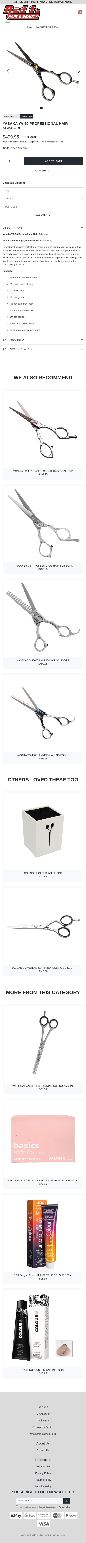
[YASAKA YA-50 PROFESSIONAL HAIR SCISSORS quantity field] (11, 161)
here (39, 142)
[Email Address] (40, 1501)
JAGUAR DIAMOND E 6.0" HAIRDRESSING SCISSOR (43, 967)
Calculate (43, 215)
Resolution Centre (43, 1427)
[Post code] (43, 207)
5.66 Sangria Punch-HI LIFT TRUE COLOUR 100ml (43, 1275)
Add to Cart (53, 161)
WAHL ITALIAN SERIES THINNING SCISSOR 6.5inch (43, 1085)
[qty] (43, 190)
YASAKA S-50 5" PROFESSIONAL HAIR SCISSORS (43, 565)
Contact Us (43, 1450)
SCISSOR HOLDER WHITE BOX (43, 873)
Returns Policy (43, 1479)
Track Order (43, 1420)
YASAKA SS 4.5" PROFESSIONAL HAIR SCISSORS (43, 471)
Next (78, 71)
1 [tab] (41, 108)
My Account (42, 1413)
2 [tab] (45, 108)
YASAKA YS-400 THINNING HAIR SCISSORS (43, 755)
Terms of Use (42, 1466)
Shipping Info (13, 339)
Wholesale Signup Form (43, 1433)
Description (12, 227)
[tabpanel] (43, 71)
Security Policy (43, 1486)
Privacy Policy (43, 1473)
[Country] (43, 199)
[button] (43, 171)
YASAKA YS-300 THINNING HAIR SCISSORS (43, 660)
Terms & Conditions (47, 1507)
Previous (7, 71)
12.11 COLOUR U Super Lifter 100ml (43, 1369)
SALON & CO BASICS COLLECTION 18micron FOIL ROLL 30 (43, 1180)
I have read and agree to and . (43, 1506)
